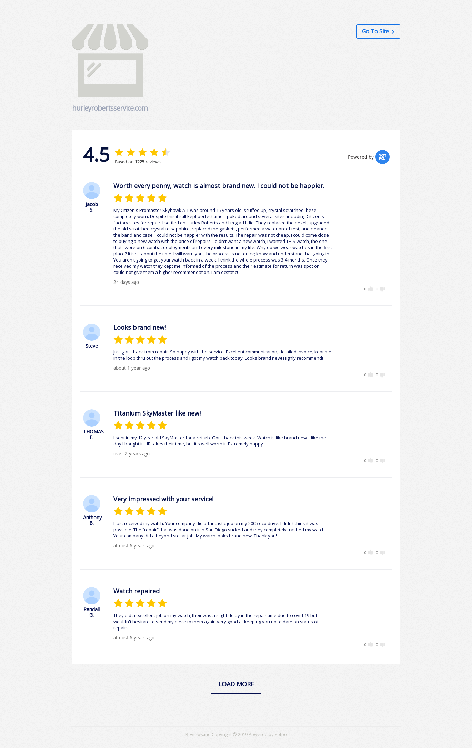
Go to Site (378, 31)
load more (236, 684)
